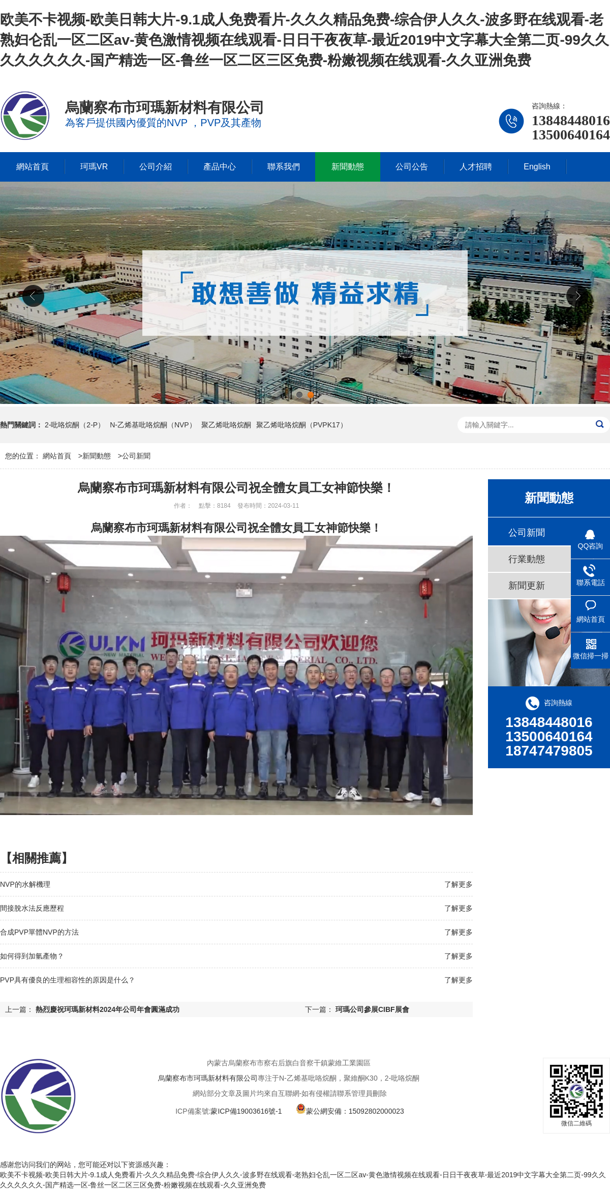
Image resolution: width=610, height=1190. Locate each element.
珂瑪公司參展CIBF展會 (372, 1009)
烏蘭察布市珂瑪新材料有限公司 (208, 1078)
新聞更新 (526, 586)
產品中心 (219, 166)
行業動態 (526, 559)
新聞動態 (347, 166)
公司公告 (411, 166)
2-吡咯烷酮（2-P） (75, 425)
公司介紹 (155, 166)
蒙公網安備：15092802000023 (350, 1111)
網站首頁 (32, 166)
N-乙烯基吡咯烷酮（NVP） (153, 425)
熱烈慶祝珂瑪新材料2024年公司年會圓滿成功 (107, 1009)
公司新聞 (136, 456)
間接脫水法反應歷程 (32, 908)
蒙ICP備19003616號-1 (246, 1111)
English (537, 166)
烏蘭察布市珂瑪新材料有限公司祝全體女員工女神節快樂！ (236, 527)
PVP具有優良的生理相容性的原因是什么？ (67, 980)
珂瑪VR (94, 166)
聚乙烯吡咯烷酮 (226, 425)
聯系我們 (283, 166)
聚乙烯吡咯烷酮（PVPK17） (301, 425)
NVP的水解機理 (25, 884)
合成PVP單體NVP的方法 (39, 932)
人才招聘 (476, 166)
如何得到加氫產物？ (32, 956)
